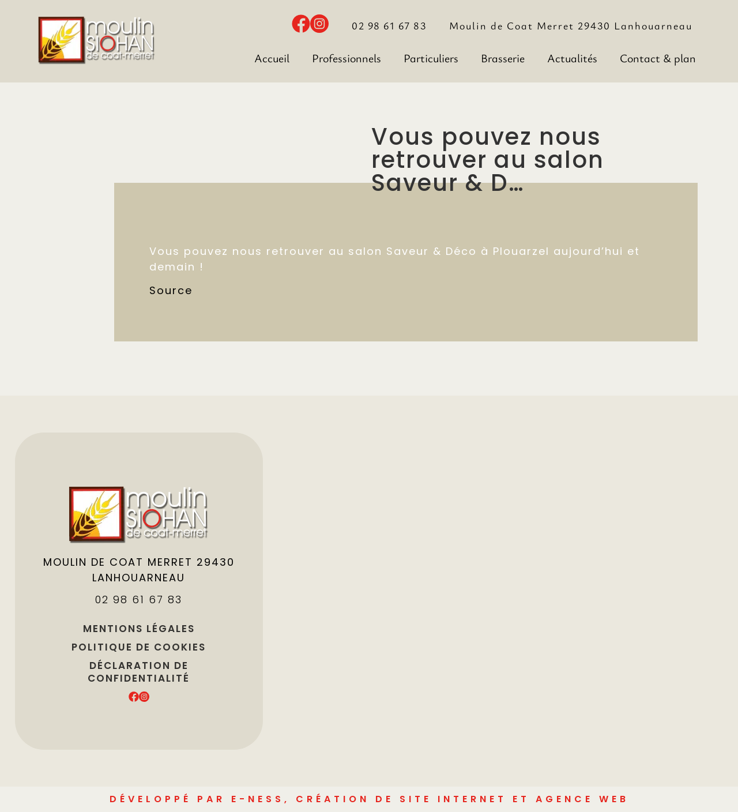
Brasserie (503, 58)
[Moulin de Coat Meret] (527, 591)
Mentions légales (139, 629)
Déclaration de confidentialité (139, 672)
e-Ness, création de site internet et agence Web (430, 799)
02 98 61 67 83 (389, 25)
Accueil (271, 58)
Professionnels (346, 58)
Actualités (572, 58)
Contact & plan (658, 58)
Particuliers (431, 58)
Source (171, 290)
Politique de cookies (138, 647)
